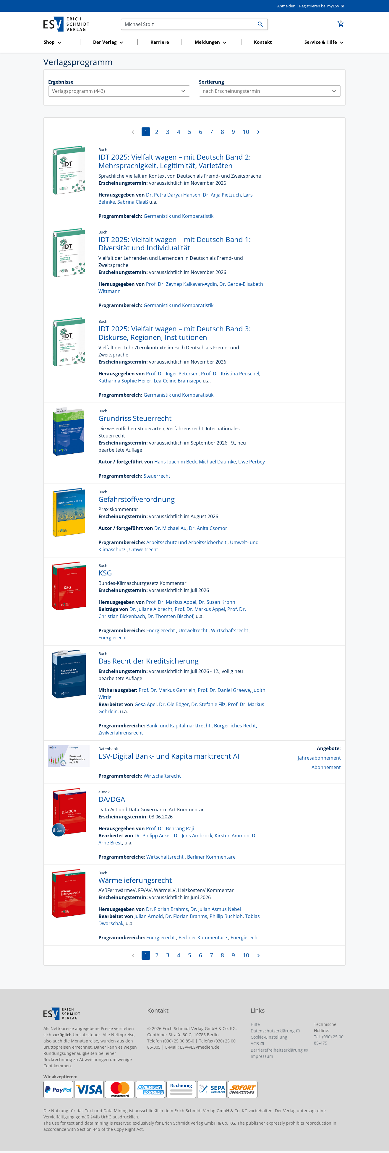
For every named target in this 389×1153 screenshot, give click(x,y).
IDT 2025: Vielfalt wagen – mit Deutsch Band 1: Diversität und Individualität (174, 243)
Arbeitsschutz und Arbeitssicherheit (186, 542)
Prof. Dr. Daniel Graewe (224, 690)
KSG (105, 573)
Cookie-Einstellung (269, 1037)
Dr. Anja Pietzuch (222, 195)
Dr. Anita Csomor (208, 528)
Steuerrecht (157, 476)
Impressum (262, 1056)
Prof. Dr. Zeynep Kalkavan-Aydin (181, 284)
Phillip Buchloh (226, 916)
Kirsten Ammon (232, 835)
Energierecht (160, 630)
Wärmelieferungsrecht (135, 880)
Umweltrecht (143, 549)
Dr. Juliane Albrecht (150, 609)
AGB (255, 1043)
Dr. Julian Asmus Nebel (215, 909)
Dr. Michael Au (170, 528)
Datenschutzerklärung (273, 1031)
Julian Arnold (148, 916)
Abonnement (326, 767)
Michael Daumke (217, 461)
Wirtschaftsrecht (229, 630)
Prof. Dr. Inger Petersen (172, 373)
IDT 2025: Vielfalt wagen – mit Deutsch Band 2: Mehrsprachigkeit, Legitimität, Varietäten (174, 161)
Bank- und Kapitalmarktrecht (178, 725)
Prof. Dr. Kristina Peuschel (230, 373)
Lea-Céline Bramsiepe (178, 380)
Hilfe (255, 1024)
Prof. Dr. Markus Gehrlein (167, 690)
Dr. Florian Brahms (167, 909)
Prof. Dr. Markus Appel (171, 602)
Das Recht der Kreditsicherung (148, 661)
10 (246, 132)
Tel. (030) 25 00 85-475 (328, 1040)
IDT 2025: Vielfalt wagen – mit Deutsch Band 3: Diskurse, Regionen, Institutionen (174, 333)
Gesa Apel (145, 704)
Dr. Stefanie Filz (208, 704)
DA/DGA (111, 799)
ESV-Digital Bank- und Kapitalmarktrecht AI (168, 756)
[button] (60, 42)
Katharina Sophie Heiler (124, 380)
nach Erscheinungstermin (272, 91)
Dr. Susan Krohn (217, 602)
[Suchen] (187, 24)
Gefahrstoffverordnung (136, 499)
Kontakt (263, 42)
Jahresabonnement (319, 758)
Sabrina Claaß (132, 202)
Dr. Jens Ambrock (193, 835)
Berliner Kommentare (211, 857)
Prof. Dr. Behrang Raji (170, 828)
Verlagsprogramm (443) (121, 91)
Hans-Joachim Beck (175, 461)
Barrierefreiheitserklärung (277, 1050)
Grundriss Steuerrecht (135, 418)
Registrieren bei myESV (319, 6)
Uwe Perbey (251, 461)
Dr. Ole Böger (174, 704)
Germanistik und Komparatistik (178, 216)
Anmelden (286, 6)
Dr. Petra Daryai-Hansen (173, 195)
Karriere (159, 42)
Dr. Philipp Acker (152, 835)
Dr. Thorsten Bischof (170, 616)
